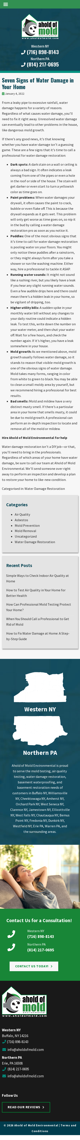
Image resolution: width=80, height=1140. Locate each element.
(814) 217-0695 (40, 64)
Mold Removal (25, 531)
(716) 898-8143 (40, 52)
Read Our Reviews (24, 1107)
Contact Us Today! (32, 966)
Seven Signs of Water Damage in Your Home (38, 83)
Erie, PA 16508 (12, 1063)
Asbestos (21, 520)
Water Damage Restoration (45, 488)
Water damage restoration (21, 446)
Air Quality (22, 514)
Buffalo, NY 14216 (15, 1035)
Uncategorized (26, 536)
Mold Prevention (27, 525)
